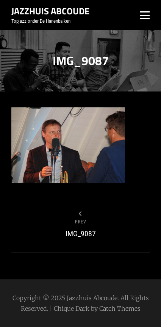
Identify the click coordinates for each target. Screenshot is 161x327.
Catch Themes (120, 308)
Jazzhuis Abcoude (50, 11)
